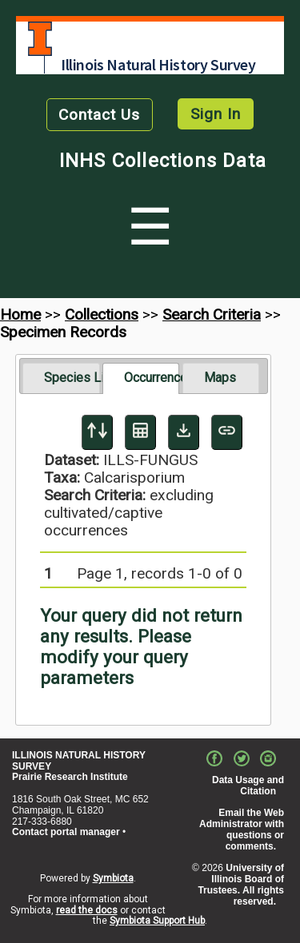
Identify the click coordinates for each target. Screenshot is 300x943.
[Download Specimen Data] (183, 432)
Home (20, 314)
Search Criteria (211, 314)
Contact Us (99, 114)
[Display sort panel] (97, 432)
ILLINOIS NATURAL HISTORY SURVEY (79, 761)
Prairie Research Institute (70, 776)
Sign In (215, 114)
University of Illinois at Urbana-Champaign (40, 39)
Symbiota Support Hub (157, 920)
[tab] (60, 378)
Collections (101, 314)
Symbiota (113, 878)
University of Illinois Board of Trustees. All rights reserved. (241, 884)
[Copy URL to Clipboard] (226, 432)
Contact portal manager (66, 832)
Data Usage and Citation (248, 785)
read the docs (87, 910)
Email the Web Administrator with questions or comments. (241, 829)
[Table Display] (140, 432)
